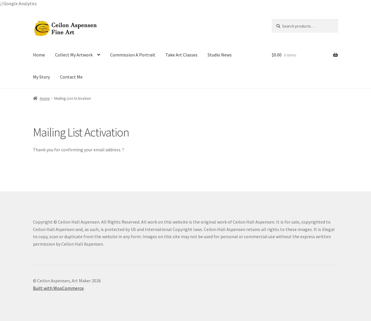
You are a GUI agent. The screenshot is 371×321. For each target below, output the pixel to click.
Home (39, 55)
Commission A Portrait (132, 55)
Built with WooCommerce (58, 288)
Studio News (220, 55)
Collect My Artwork (74, 55)
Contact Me (71, 77)
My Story (41, 77)
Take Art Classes (181, 55)
